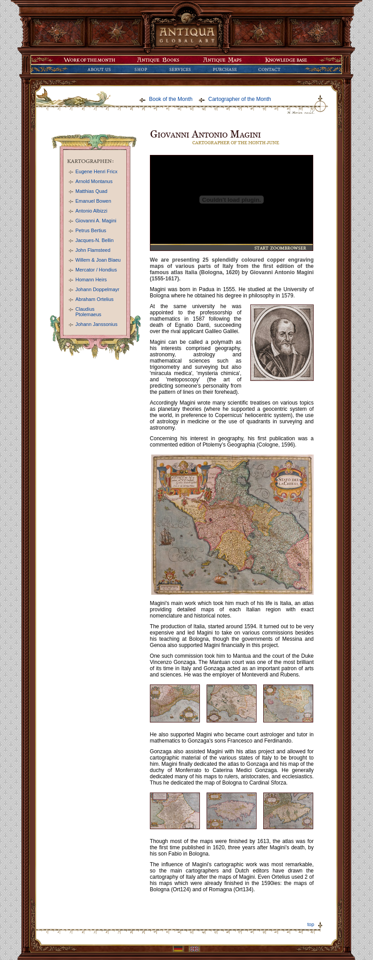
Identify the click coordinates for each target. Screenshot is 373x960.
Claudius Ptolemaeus (88, 311)
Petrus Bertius (90, 230)
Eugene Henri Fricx (96, 171)
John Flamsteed (92, 250)
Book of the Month (170, 99)
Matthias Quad (91, 191)
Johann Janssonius (96, 324)
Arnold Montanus (93, 181)
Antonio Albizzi (91, 210)
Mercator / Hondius (96, 269)
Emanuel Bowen (93, 201)
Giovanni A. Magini (95, 220)
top (310, 924)
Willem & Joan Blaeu (98, 260)
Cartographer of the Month (239, 99)
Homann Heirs (91, 279)
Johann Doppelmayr (97, 289)
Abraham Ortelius (94, 299)
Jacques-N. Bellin (94, 240)
